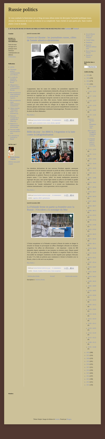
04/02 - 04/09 (92, 286)
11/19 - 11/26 (92, 115)
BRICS (40, 198)
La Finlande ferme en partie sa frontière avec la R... (92, 142)
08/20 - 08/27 (92, 206)
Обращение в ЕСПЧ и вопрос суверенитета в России (15, 87)
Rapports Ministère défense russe (91, 46)
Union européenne (56, 271)
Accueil (52, 276)
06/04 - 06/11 (92, 243)
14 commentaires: (57, 195)
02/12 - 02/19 (92, 319)
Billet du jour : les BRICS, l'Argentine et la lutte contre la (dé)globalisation (51, 133)
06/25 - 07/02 (92, 229)
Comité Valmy (90, 40)
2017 (88, 367)
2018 (88, 364)
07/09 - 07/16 (92, 220)
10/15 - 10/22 (92, 168)
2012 (88, 382)
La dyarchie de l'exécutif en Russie (14, 137)
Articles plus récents (33, 276)
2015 (88, 373)
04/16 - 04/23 (92, 276)
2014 (88, 376)
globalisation (46, 198)
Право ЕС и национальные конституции (14, 125)
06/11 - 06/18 (92, 239)
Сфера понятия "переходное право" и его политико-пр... (15, 110)
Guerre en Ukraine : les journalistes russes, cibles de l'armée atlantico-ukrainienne (51, 39)
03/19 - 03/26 (92, 295)
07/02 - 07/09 (92, 225)
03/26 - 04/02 (92, 290)
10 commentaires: (57, 120)
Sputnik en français (89, 56)
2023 (88, 84)
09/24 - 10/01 (92, 182)
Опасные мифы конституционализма (15, 131)
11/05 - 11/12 (92, 154)
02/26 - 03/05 (92, 309)
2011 (88, 385)
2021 (88, 355)
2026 (88, 75)
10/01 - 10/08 (92, 178)
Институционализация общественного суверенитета (15, 103)
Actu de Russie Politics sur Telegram (90, 35)
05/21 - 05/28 (92, 253)
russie (48, 123)
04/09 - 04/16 (92, 281)
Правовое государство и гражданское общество (14, 118)
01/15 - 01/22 (92, 337)
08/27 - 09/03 (92, 201)
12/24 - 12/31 (92, 91)
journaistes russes (41, 123)
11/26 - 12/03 (92, 110)
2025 (88, 78)
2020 (88, 358)
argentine (35, 198)
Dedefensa (89, 42)
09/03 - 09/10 (92, 196)
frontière (40, 271)
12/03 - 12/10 (92, 105)
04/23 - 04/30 (92, 272)
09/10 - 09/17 (92, 192)
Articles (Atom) (40, 279)
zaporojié (57, 123)
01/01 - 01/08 (92, 347)
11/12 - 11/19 (92, 149)
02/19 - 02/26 (92, 314)
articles (12, 67)
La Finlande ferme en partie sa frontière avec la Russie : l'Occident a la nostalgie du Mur (50, 208)
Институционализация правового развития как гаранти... (15, 95)
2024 (88, 81)
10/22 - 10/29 (92, 163)
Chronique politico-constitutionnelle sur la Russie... (15, 72)
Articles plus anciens (71, 276)
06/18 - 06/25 (92, 234)
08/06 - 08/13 (92, 210)
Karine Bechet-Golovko (15, 158)
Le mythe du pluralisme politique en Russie (14, 79)
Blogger (69, 419)
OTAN (45, 271)
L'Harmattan (12, 57)
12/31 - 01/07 (92, 86)
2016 (88, 370)
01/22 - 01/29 (92, 333)
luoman (57, 419)
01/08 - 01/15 (92, 342)
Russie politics (23, 9)
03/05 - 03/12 (92, 304)
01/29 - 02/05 (92, 328)
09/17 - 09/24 (92, 187)
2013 (88, 379)
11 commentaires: (57, 268)
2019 (88, 361)
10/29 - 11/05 (92, 159)
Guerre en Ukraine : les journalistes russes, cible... (92, 123)
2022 (88, 352)
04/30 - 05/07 (92, 267)
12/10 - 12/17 (92, 101)
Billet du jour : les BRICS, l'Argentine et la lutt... (92, 133)
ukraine (53, 123)
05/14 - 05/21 (92, 257)
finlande (35, 271)
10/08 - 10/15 (92, 173)
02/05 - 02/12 (92, 323)
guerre (34, 123)
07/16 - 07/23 (92, 215)
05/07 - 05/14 (92, 262)
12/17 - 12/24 (92, 96)
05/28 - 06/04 (92, 248)
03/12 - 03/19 (92, 300)
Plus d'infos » (31, 115)
